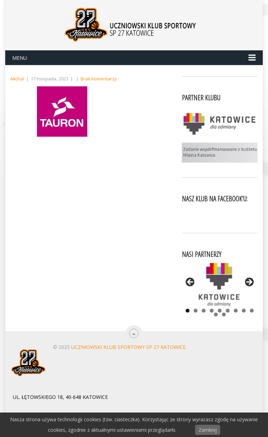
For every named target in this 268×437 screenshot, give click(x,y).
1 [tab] (187, 311)
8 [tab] (244, 311)
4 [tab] (212, 311)
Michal (17, 79)
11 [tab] (224, 314)
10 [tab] (216, 314)
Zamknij (208, 430)
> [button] (249, 282)
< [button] (190, 282)
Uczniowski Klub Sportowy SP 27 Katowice (128, 347)
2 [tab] (196, 311)
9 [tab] (252, 311)
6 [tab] (228, 311)
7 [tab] (236, 311)
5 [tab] (220, 311)
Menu (19, 58)
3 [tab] (204, 311)
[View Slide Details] (220, 284)
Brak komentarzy (99, 79)
